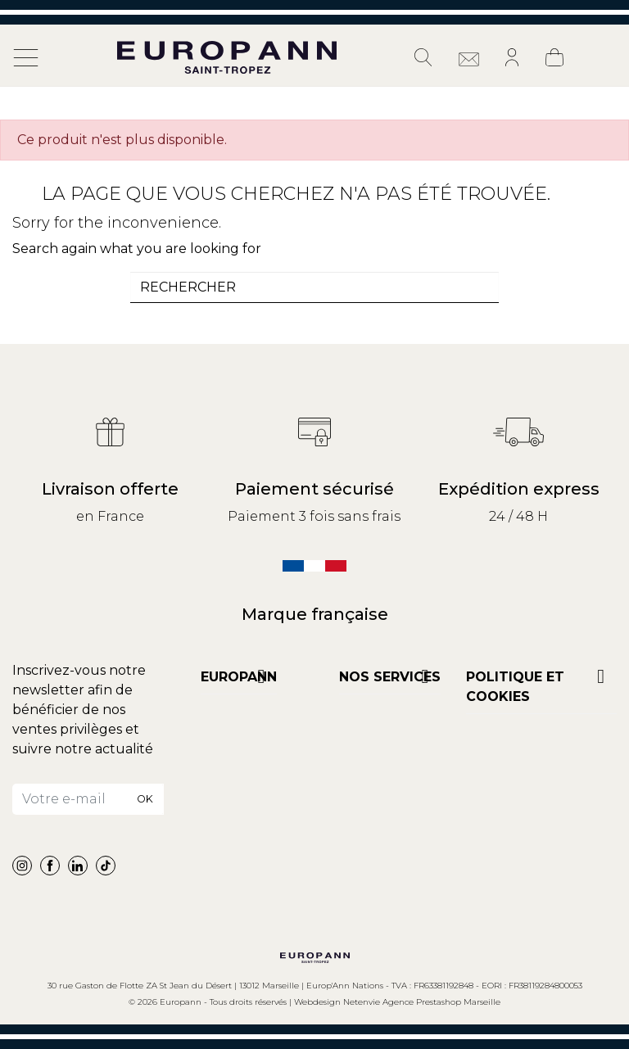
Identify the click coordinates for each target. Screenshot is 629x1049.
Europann (239, 677)
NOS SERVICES (390, 677)
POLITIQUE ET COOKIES (515, 686)
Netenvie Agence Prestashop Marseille (421, 1002)
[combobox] (314, 287)
